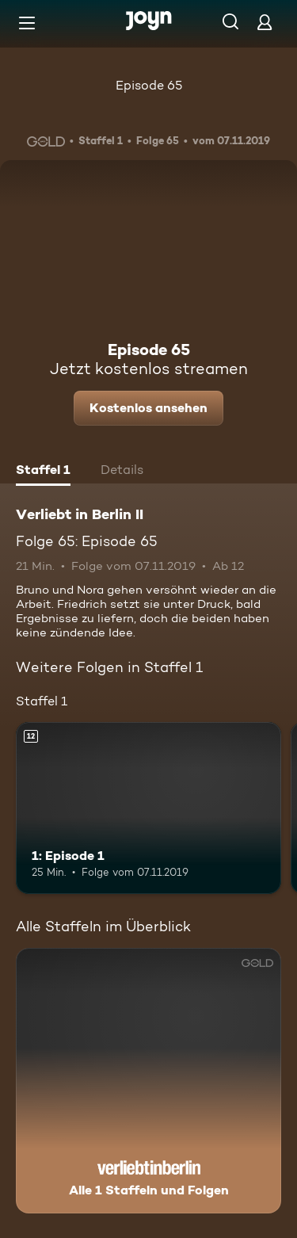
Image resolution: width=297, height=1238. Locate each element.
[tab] (43, 471)
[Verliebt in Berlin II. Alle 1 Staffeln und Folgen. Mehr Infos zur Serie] (148, 1080)
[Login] (264, 22)
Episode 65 (149, 85)
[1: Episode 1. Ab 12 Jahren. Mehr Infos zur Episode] (148, 808)
